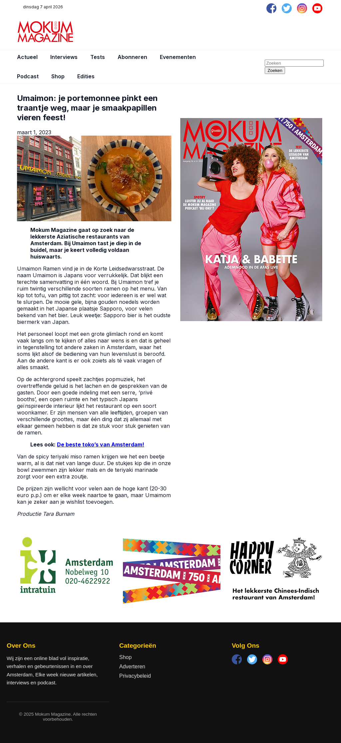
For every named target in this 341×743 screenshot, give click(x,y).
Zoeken (274, 70)
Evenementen (178, 57)
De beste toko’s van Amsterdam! (100, 444)
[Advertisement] (203, 32)
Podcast (28, 76)
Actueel (27, 57)
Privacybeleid (135, 676)
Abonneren (132, 57)
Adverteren (132, 666)
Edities (86, 76)
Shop (58, 76)
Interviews (64, 57)
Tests (97, 57)
